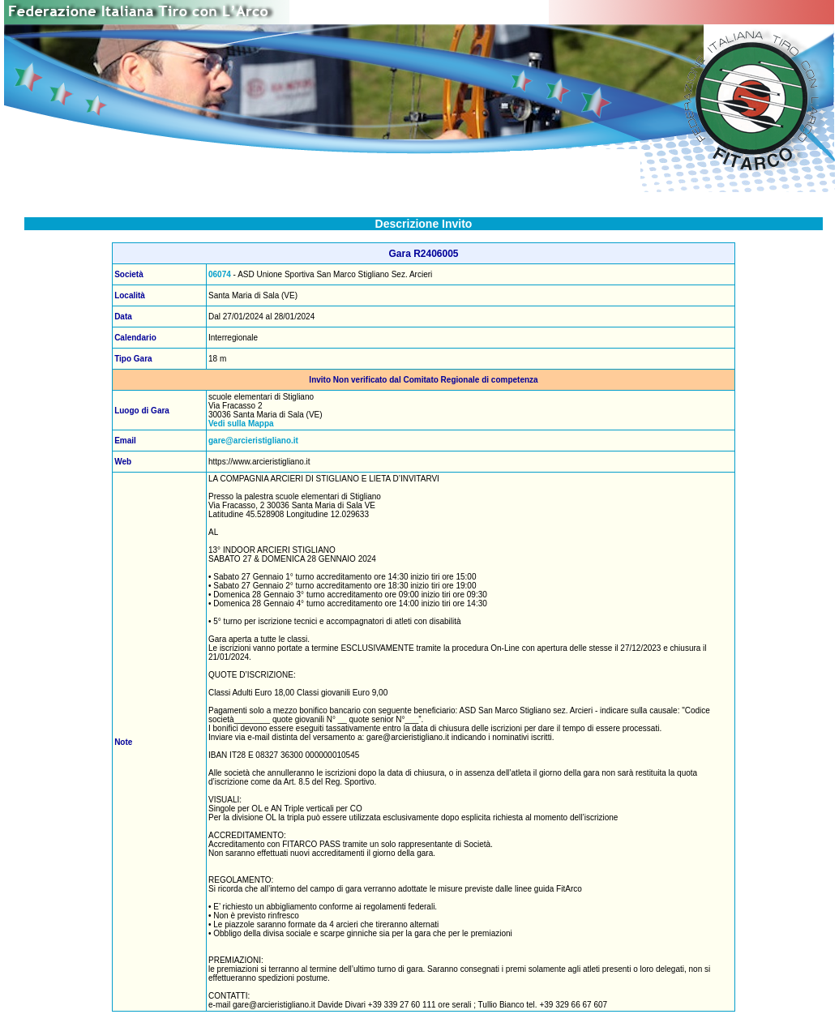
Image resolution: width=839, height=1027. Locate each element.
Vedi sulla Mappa (241, 423)
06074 (219, 274)
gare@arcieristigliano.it (253, 440)
